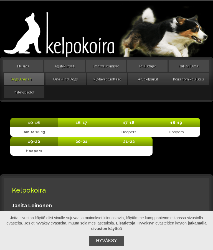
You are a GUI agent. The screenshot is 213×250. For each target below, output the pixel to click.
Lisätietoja (125, 223)
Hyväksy (106, 240)
